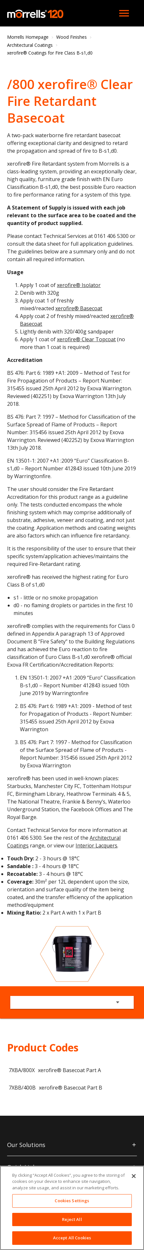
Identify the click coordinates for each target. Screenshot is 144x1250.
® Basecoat (88, 308)
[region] (72, 1208)
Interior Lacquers (96, 845)
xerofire (64, 308)
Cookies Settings (72, 1201)
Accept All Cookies (72, 1238)
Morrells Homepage (28, 37)
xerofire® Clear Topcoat (86, 339)
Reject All (72, 1219)
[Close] (134, 1176)
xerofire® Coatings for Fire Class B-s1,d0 (50, 53)
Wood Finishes (71, 37)
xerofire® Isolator (79, 285)
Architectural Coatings (30, 45)
